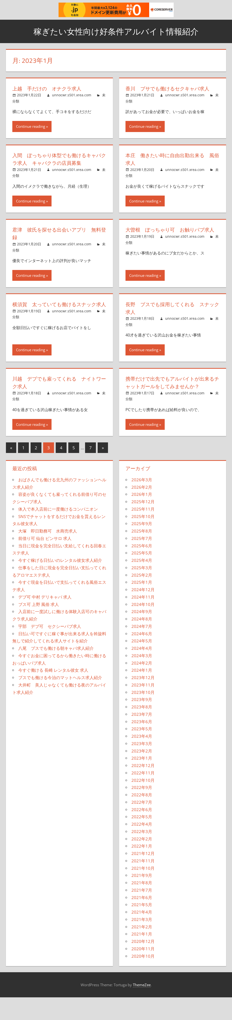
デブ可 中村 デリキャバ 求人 (44, 619)
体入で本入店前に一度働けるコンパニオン (58, 532)
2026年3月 (141, 502)
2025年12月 (143, 524)
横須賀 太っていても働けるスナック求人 (57, 323)
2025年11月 (143, 532)
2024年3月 (141, 678)
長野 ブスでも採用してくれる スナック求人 (170, 323)
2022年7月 (141, 825)
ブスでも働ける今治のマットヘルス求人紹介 (60, 700)
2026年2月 (141, 510)
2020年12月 (143, 964)
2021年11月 (143, 883)
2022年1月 (141, 869)
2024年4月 (141, 671)
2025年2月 (141, 598)
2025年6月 (141, 568)
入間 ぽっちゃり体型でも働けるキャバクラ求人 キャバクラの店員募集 (57, 170)
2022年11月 (143, 795)
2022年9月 (141, 810)
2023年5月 (141, 751)
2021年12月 (143, 876)
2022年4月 (141, 847)
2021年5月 (141, 927)
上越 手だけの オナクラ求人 (51, 88)
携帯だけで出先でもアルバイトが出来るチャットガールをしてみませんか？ (170, 401)
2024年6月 (141, 656)
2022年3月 (141, 854)
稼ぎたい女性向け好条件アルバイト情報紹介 (116, 31)
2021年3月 (141, 942)
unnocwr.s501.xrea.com (71, 95)
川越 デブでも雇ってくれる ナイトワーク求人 (57, 398)
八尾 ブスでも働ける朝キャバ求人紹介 (56, 671)
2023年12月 (143, 700)
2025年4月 (141, 583)
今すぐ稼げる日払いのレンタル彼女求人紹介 (60, 583)
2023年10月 (143, 715)
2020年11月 (143, 971)
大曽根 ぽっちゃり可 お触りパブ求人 (169, 249)
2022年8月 (141, 817)
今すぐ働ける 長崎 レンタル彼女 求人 (53, 693)
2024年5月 (141, 664)
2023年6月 (141, 744)
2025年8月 (141, 553)
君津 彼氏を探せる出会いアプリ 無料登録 (59, 249)
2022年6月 (141, 832)
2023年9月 (141, 722)
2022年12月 (143, 788)
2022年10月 (143, 803)
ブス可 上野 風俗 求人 (38, 627)
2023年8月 (141, 729)
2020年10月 (143, 979)
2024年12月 (143, 612)
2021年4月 (141, 934)
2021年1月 (141, 957)
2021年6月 (141, 920)
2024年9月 (141, 634)
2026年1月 (141, 517)
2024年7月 (141, 649)
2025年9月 (141, 546)
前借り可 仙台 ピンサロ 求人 (44, 561)
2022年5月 (141, 839)
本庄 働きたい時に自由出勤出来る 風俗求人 (172, 167)
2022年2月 (141, 861)
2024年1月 (141, 693)
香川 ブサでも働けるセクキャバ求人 (170, 92)
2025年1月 (141, 605)
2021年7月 (141, 913)
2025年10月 (143, 539)
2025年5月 (141, 576)
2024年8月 (141, 641)
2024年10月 (143, 627)
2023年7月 (141, 737)
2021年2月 (141, 949)
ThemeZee (142, 1007)
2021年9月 (141, 898)
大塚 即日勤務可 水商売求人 (47, 553)
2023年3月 (141, 766)
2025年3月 (141, 590)
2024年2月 (141, 685)
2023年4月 (141, 759)
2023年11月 (143, 707)
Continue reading (30, 134)
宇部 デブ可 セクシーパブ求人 (49, 649)
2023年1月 (141, 781)
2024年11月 (143, 619)
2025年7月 (141, 561)
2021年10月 (143, 891)
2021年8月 (141, 905)
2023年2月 (141, 773)
